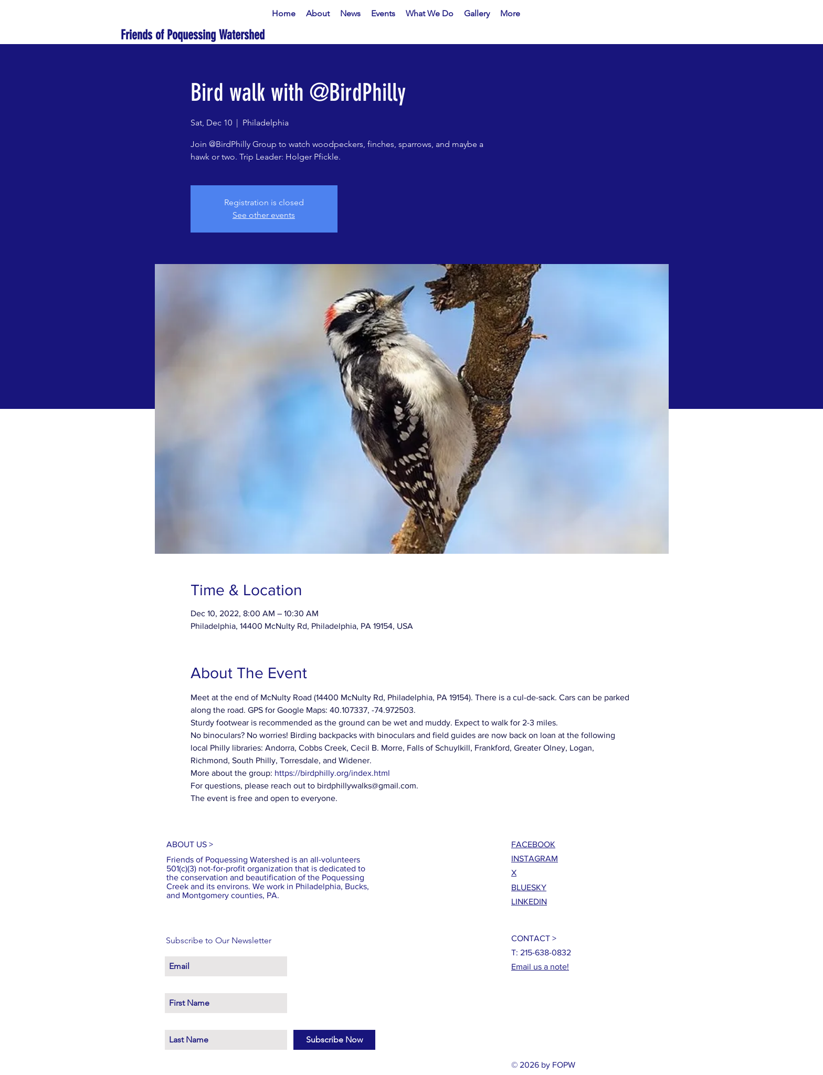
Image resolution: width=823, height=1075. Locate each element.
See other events (264, 215)
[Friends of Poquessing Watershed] (226, 35)
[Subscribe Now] (334, 1040)
